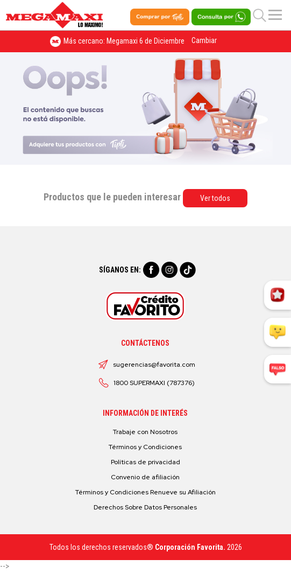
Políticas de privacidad (145, 462)
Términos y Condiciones (145, 447)
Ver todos (215, 198)
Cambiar (204, 40)
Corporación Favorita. (190, 547)
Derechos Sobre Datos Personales (145, 507)
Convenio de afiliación (145, 477)
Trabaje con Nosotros (145, 432)
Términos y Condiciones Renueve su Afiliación (145, 492)
